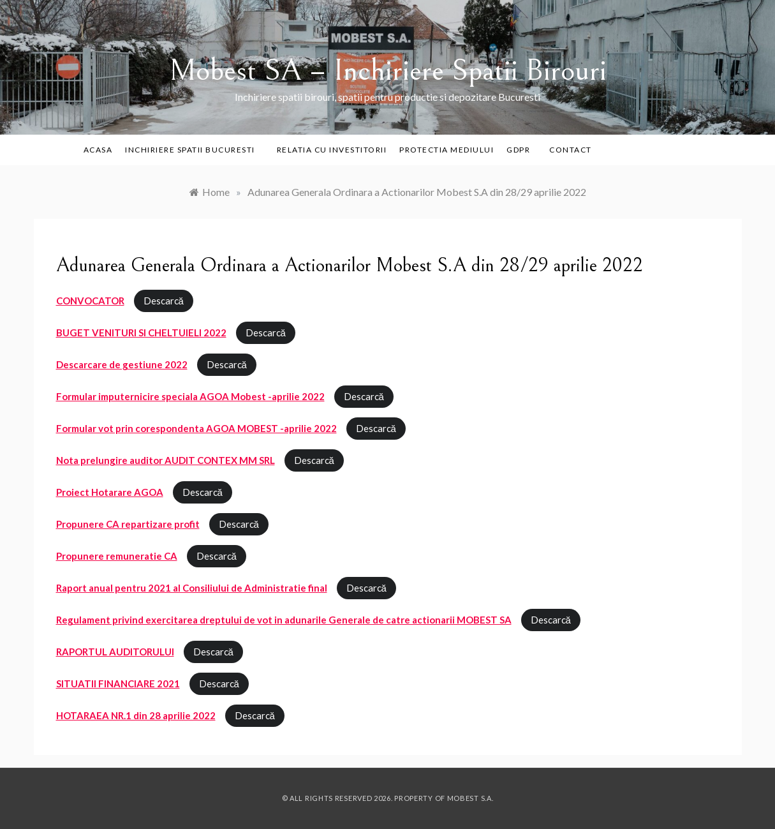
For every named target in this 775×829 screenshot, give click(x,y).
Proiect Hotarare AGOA (109, 492)
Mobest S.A (469, 798)
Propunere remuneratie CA (116, 556)
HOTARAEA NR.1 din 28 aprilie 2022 (136, 715)
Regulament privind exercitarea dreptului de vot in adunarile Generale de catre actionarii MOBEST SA (284, 619)
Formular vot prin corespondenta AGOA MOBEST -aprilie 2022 (196, 428)
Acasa (98, 149)
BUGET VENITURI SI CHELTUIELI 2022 (141, 332)
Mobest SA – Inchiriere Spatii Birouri (388, 70)
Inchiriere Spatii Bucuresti (194, 149)
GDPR (518, 149)
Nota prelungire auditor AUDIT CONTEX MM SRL (165, 460)
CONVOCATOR (90, 300)
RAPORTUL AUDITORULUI (115, 651)
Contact (570, 149)
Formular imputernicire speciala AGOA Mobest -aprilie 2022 (190, 396)
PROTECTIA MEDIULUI (446, 149)
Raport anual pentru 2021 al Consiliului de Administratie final (191, 588)
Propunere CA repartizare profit (128, 524)
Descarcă (164, 300)
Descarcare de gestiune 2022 (122, 364)
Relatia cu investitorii (332, 149)
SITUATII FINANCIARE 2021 (118, 683)
